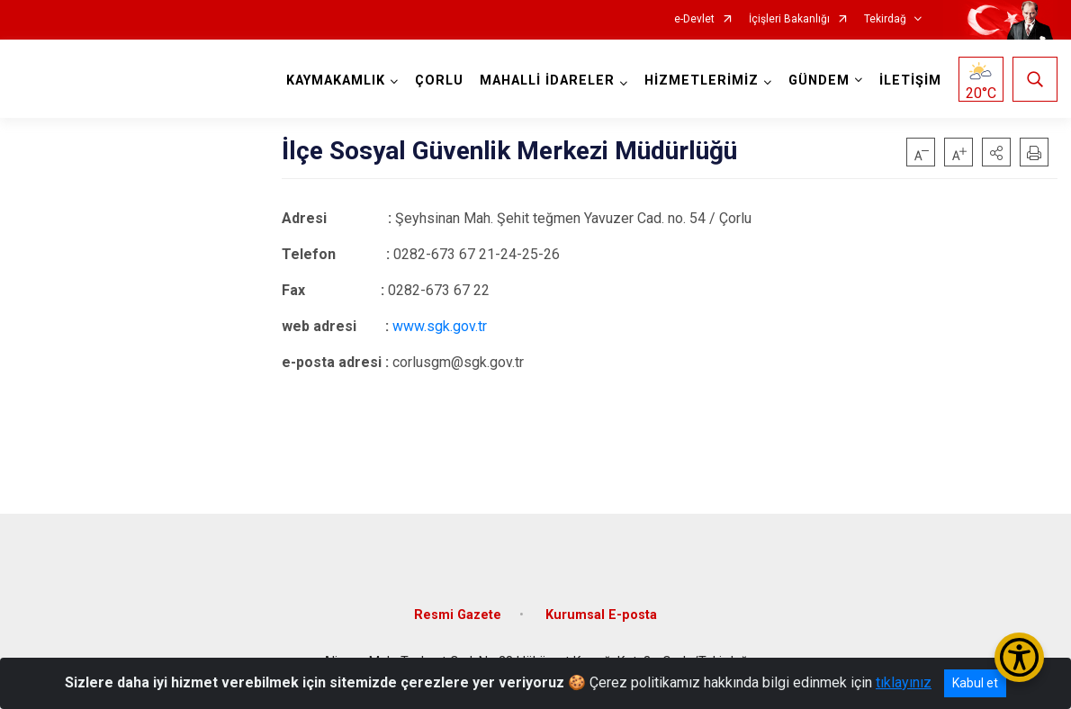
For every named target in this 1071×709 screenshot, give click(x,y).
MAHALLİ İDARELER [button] (547, 80)
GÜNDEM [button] (819, 80)
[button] (996, 152)
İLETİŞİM (910, 80)
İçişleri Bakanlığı (789, 19)
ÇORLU (439, 80)
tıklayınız (904, 682)
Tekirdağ (885, 19)
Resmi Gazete (457, 615)
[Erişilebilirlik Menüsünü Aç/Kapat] (1019, 657)
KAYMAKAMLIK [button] (335, 80)
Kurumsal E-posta (601, 615)
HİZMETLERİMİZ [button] (701, 80)
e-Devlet (694, 19)
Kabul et (975, 683)
